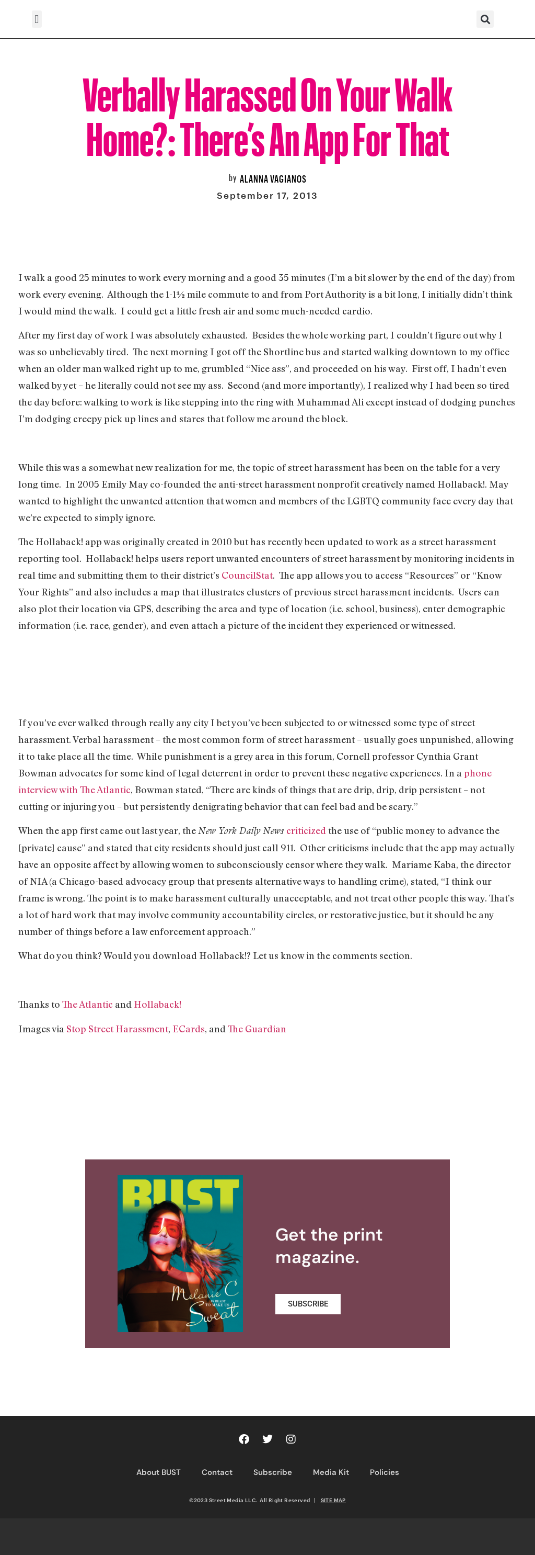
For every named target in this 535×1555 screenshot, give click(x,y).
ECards (188, 1028)
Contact (217, 1472)
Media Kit (331, 1472)
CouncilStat (247, 575)
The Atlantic (87, 1004)
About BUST (158, 1472)
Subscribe (272, 1472)
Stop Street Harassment (117, 1028)
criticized (306, 830)
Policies (384, 1472)
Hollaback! (157, 1004)
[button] (37, 19)
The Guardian (257, 1028)
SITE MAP (333, 1500)
